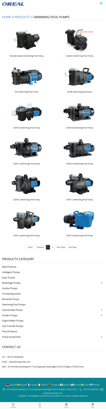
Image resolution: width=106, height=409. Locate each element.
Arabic (85, 384)
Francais (32, 384)
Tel (39, 405)
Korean (76, 384)
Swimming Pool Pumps (14, 304)
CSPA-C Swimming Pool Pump (26, 163)
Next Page (61, 247)
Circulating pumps (11, 293)
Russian (95, 384)
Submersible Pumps (12, 309)
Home (6, 17)
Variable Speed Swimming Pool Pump (26, 56)
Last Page (72, 247)
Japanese (65, 384)
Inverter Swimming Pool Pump (79, 56)
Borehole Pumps (10, 299)
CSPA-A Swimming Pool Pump (26, 127)
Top (93, 405)
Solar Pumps (8, 277)
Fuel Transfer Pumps (12, 326)
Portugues (54, 384)
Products (22, 17)
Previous (40, 247)
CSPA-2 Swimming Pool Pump (26, 235)
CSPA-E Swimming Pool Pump (26, 199)
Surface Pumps (10, 288)
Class (66, 405)
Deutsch (11, 384)
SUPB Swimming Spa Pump (79, 91)
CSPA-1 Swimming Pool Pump (79, 199)
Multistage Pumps (11, 282)
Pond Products (9, 331)
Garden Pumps (9, 315)
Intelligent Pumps (11, 272)
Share (13, 405)
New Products (9, 266)
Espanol (22, 384)
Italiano (43, 384)
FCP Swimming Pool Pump (26, 91)
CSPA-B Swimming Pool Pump (79, 127)
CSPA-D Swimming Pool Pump (79, 163)
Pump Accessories (11, 336)
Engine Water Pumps (12, 320)
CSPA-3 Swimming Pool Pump (79, 235)
